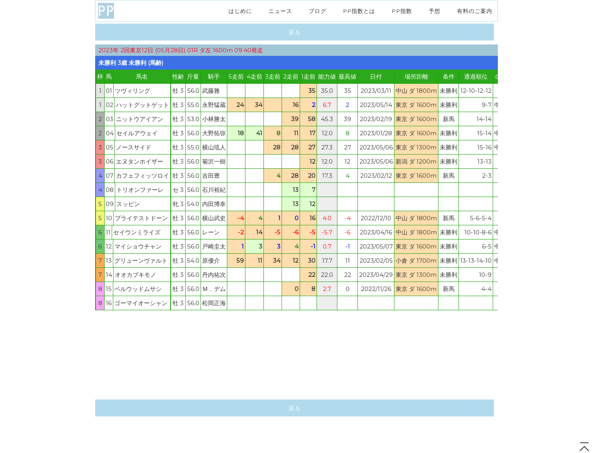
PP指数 (402, 10)
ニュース (280, 10)
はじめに (240, 10)
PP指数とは (359, 10)
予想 (434, 10)
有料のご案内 (474, 10)
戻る (294, 32)
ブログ (317, 10)
